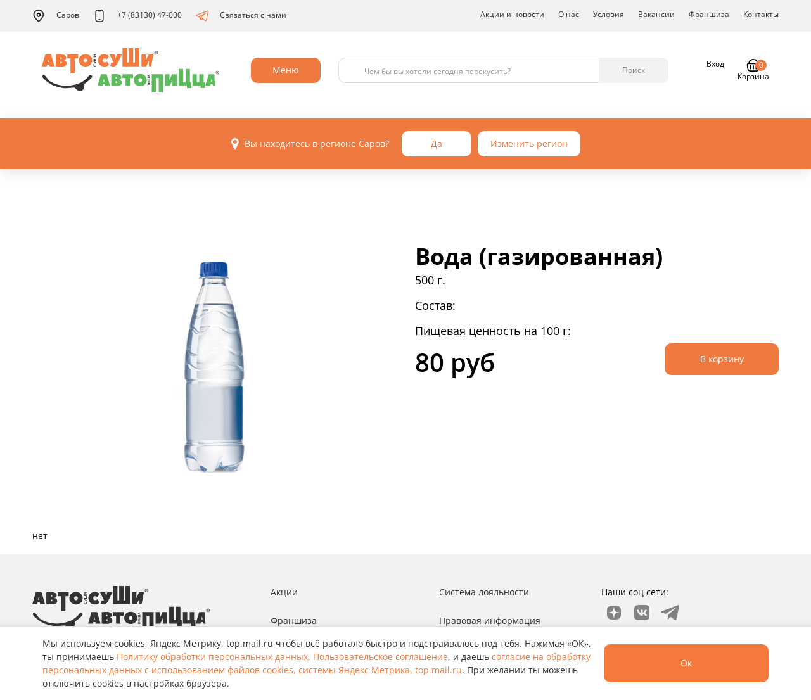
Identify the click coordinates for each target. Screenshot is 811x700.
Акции (284, 592)
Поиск (633, 70)
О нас (568, 14)
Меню (285, 70)
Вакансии (656, 14)
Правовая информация (489, 620)
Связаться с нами (241, 16)
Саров (55, 16)
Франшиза (709, 14)
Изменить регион (529, 143)
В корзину (722, 359)
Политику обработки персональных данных (212, 657)
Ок (686, 663)
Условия (608, 14)
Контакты (761, 14)
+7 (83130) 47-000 (137, 16)
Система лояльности (484, 592)
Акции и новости (512, 14)
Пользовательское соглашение (380, 657)
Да (436, 143)
